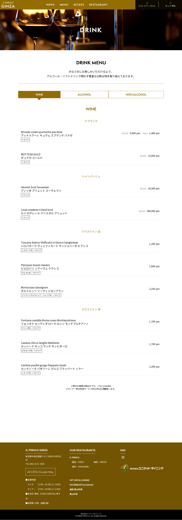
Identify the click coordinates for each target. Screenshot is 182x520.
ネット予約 (170, 4)
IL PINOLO (74, 457)
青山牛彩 (74, 494)
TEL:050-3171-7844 (35, 464)
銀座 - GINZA (78, 462)
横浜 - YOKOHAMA (80, 466)
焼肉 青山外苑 (76, 489)
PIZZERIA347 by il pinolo (81, 484)
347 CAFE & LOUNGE (79, 480)
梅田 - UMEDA (100, 462)
